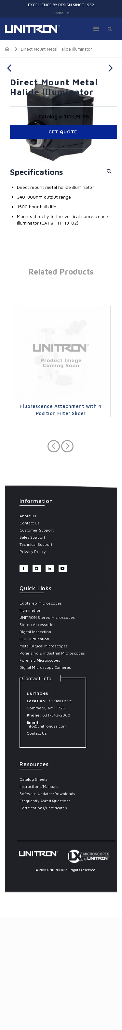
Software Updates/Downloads (47, 905)
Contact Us (30, 634)
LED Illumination (34, 750)
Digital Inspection (35, 743)
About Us (28, 627)
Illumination (30, 721)
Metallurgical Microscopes (44, 757)
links (59, 13)
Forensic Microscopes (40, 771)
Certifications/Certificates (43, 919)
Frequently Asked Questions (45, 912)
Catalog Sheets (33, 891)
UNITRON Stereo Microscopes (47, 729)
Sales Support (32, 648)
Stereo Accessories (37, 736)
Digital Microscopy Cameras (45, 779)
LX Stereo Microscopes (41, 714)
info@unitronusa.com (47, 837)
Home (7, 49)
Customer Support (37, 641)
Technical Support (36, 656)
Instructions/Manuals (39, 898)
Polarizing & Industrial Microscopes (52, 764)
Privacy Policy (33, 663)
